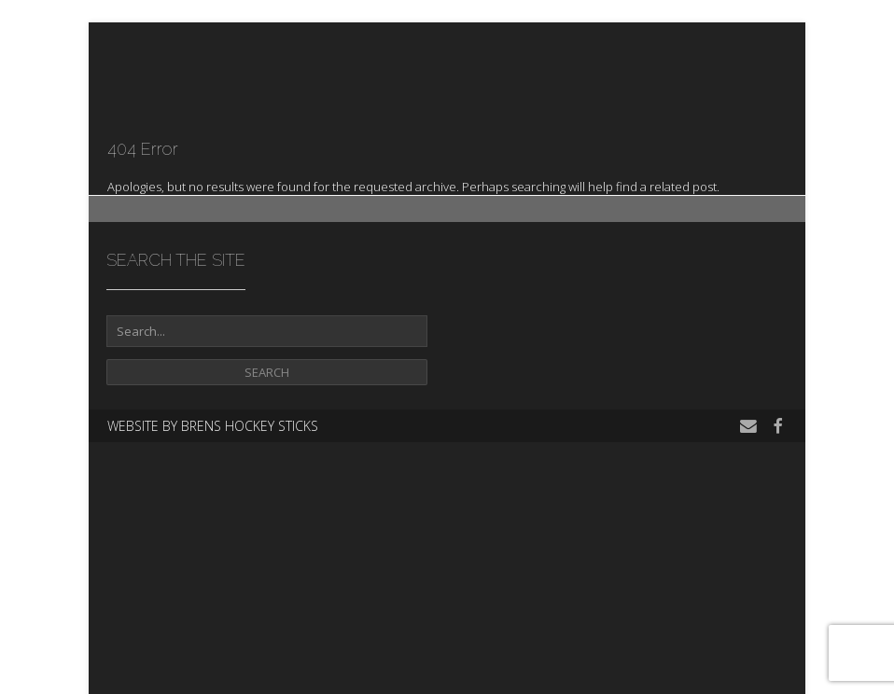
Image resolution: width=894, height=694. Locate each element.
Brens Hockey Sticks (249, 426)
